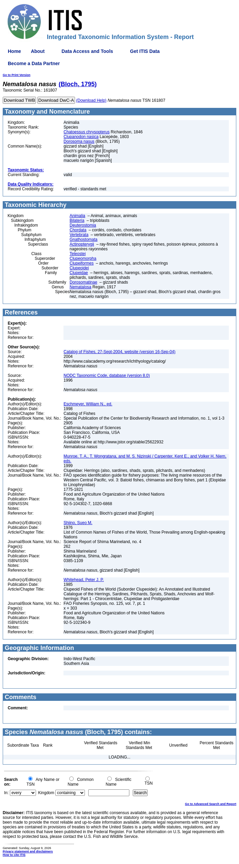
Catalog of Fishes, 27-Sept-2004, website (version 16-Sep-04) (119, 351)
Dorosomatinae (83, 282)
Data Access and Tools (87, 51)
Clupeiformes (82, 263)
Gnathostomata (83, 239)
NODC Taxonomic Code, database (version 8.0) (106, 375)
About (37, 51)
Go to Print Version (17, 75)
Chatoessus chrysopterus (86, 132)
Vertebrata (79, 234)
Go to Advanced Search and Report (210, 804)
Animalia (77, 215)
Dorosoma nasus (78, 141)
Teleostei (78, 253)
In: (6, 792)
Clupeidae (79, 272)
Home (14, 51)
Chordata (78, 230)
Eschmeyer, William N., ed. (87, 404)
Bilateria (77, 220)
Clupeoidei (79, 268)
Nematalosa (80, 287)
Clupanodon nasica (80, 136)
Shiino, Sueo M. (77, 522)
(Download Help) (91, 100)
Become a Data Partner (34, 63)
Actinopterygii (82, 244)
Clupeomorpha (83, 258)
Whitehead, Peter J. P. (83, 579)
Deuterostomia (83, 225)
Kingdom (46, 792)
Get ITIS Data (145, 51)
